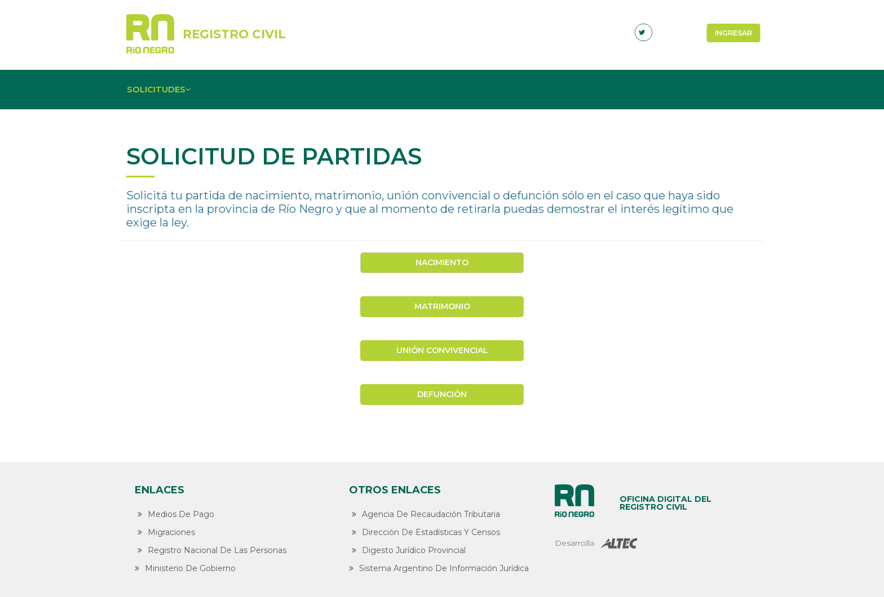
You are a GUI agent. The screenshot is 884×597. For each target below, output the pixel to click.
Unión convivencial (442, 350)
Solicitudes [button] (160, 89)
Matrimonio (442, 306)
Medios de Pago (174, 514)
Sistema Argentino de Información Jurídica (439, 568)
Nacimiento (442, 262)
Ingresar (734, 32)
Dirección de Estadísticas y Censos (424, 532)
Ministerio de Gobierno (185, 568)
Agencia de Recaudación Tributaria (424, 514)
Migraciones (165, 532)
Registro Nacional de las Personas (210, 550)
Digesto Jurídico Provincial (407, 550)
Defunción (442, 394)
